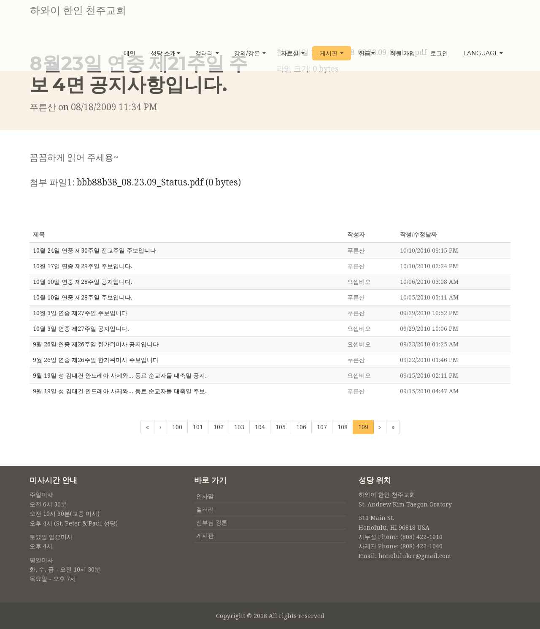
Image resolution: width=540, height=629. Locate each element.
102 (218, 427)
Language (483, 53)
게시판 (331, 53)
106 (301, 427)
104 (260, 427)
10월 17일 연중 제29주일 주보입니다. (82, 266)
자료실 (293, 53)
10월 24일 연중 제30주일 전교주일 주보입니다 (94, 250)
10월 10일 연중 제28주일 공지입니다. (82, 281)
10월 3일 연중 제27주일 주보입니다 (80, 313)
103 (239, 427)
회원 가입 (402, 53)
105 (280, 427)
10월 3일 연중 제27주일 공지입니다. (81, 328)
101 (198, 427)
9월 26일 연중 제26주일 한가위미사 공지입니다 (96, 344)
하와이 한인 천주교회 (78, 10)
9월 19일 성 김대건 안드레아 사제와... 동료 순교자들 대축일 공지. (120, 375)
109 (363, 426)
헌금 (367, 53)
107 (322, 427)
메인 (129, 53)
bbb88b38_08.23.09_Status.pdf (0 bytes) (159, 182)
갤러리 (207, 53)
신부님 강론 (211, 522)
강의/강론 (250, 53)
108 (343, 427)
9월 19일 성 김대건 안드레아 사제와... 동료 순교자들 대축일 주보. (120, 391)
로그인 (439, 53)
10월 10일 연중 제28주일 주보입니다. (82, 297)
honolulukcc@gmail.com (414, 556)
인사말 (205, 496)
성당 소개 (165, 53)
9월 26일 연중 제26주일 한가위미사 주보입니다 (96, 360)
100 (177, 427)
